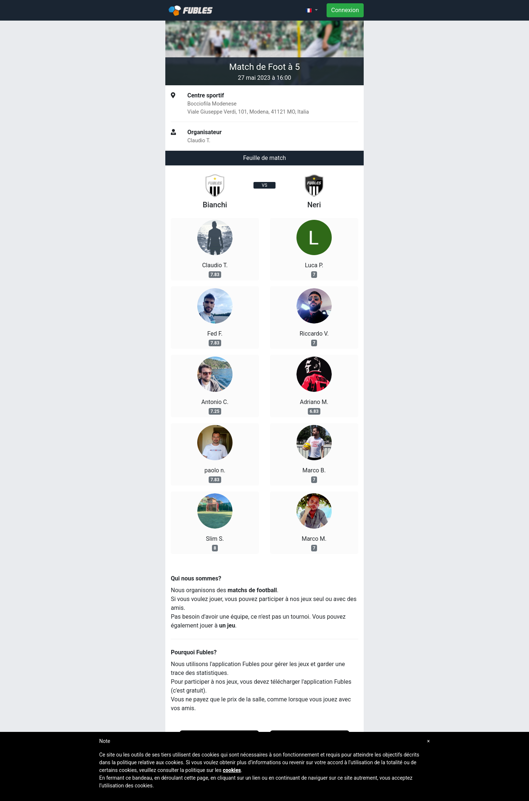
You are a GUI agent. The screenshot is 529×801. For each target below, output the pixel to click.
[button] (311, 10)
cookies (232, 770)
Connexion (345, 10)
